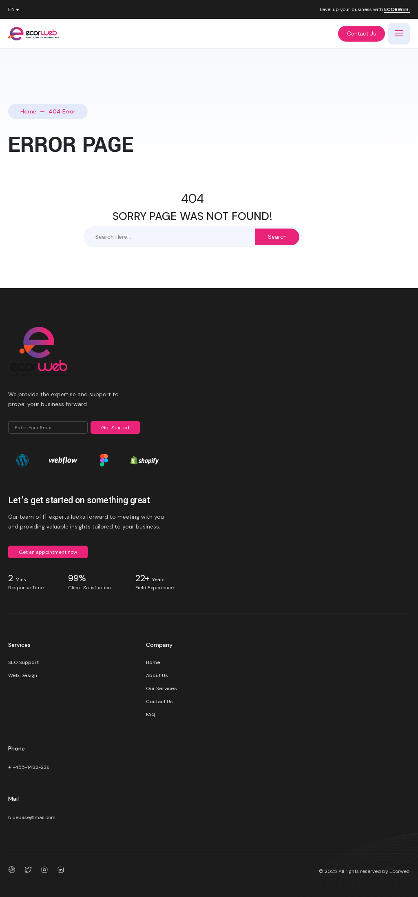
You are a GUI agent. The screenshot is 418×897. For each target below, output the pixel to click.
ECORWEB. (397, 10)
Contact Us (361, 33)
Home (28, 111)
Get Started (115, 427)
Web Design (22, 675)
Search (277, 236)
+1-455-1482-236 (29, 767)
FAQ (150, 714)
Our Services (161, 688)
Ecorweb (399, 871)
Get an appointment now (48, 552)
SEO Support (23, 662)
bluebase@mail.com (31, 817)
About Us (157, 675)
